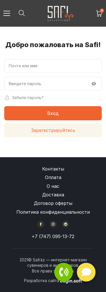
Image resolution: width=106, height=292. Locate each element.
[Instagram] (53, 224)
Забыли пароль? (24, 97)
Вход (53, 113)
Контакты (53, 169)
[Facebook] (40, 224)
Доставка (53, 195)
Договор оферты (53, 203)
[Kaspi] (65, 224)
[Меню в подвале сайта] (53, 190)
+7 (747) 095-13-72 (53, 236)
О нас (53, 186)
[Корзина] (99, 13)
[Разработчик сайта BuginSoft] (71, 280)
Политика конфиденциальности (53, 212)
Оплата (53, 177)
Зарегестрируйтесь (53, 130)
